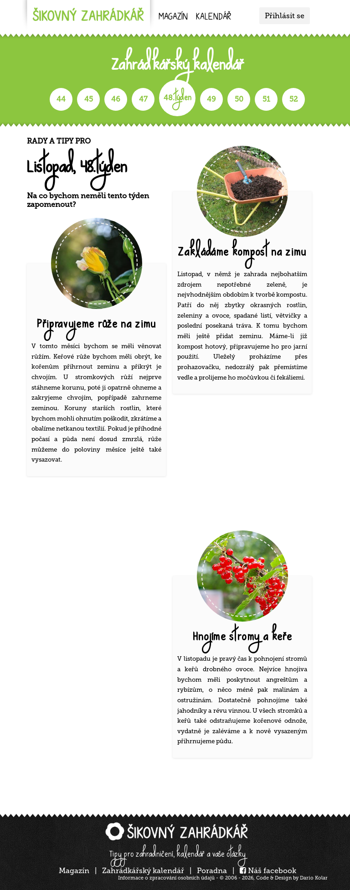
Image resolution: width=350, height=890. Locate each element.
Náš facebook (268, 870)
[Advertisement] (245, 464)
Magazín (173, 18)
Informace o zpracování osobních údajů (166, 878)
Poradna (212, 870)
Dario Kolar (314, 878)
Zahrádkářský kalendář (143, 870)
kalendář (213, 18)
